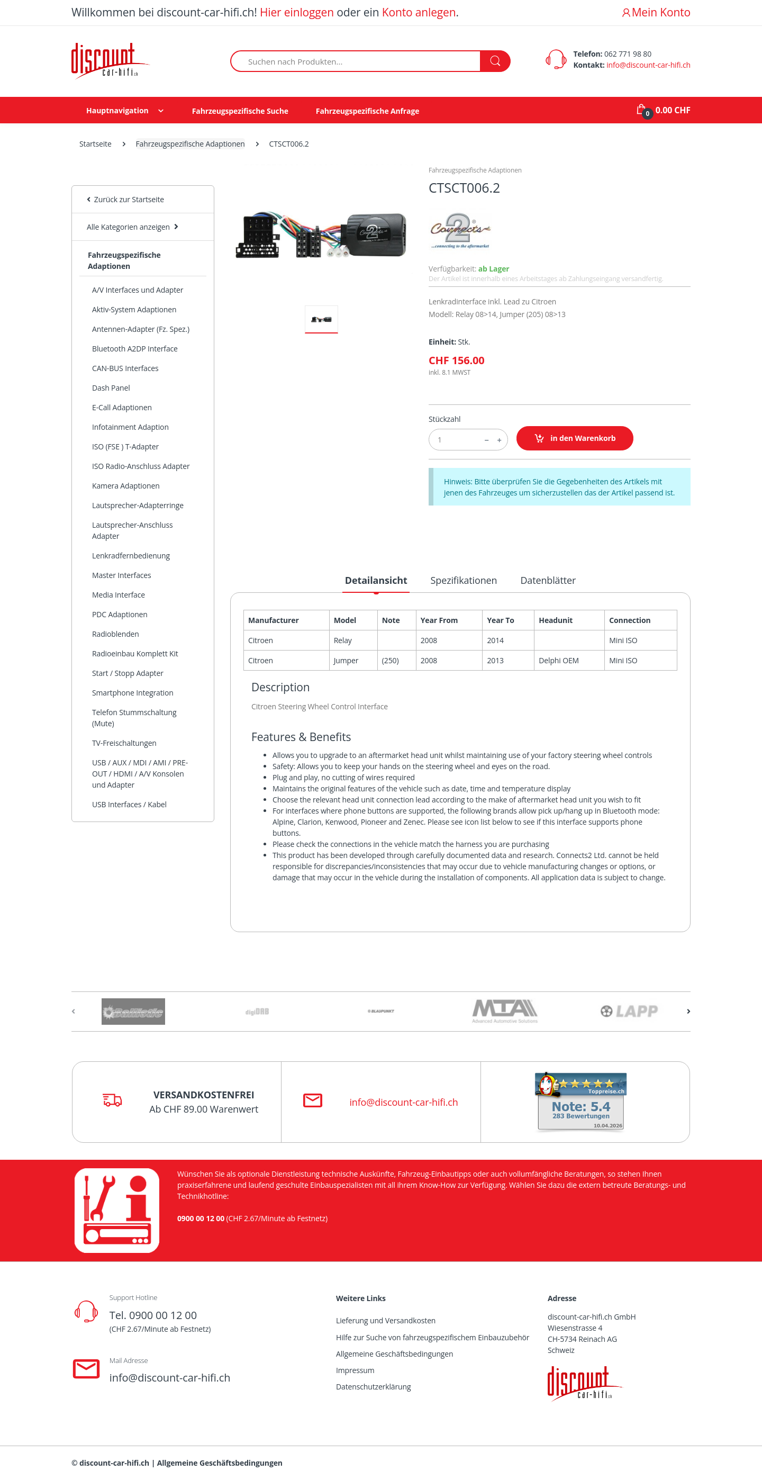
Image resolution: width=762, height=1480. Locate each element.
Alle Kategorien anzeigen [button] (128, 227)
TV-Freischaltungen (124, 743)
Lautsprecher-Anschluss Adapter (132, 530)
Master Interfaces (121, 575)
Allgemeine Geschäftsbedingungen (394, 1354)
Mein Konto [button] (656, 12)
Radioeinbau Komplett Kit (135, 653)
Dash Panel (111, 388)
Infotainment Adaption (130, 427)
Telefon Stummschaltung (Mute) (134, 717)
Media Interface (118, 595)
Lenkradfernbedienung (131, 556)
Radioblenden (115, 634)
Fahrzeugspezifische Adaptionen (190, 144)
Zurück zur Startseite (125, 199)
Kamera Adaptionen (126, 486)
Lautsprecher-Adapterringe (138, 505)
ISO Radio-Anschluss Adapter (141, 466)
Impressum (355, 1370)
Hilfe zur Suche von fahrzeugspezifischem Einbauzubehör (432, 1337)
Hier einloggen (297, 12)
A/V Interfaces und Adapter (137, 290)
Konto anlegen (419, 12)
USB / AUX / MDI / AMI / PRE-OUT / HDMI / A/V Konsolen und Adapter (140, 773)
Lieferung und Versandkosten (386, 1320)
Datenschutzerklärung (373, 1387)
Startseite (95, 144)
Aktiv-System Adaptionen (134, 309)
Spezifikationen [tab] (464, 580)
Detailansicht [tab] (376, 580)
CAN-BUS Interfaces (125, 368)
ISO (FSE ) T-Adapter (125, 446)
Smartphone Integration (133, 693)
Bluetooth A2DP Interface (135, 349)
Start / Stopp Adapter (128, 673)
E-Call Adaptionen (122, 407)
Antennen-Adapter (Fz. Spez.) (140, 329)
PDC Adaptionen (120, 614)
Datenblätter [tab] (548, 580)
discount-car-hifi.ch (114, 1463)
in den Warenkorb (575, 438)
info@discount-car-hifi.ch (648, 65)
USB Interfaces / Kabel (129, 804)
